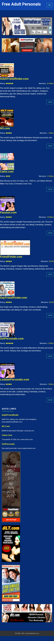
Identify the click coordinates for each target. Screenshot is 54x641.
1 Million (51, 133)
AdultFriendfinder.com (14, 78)
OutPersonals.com (12, 338)
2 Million (51, 343)
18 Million (50, 217)
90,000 (51, 261)
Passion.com (8, 212)
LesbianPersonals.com (14, 379)
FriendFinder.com (11, 256)
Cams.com (7, 171)
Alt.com (5, 128)
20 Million (50, 84)
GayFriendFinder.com (13, 297)
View (50, 102)
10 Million (50, 176)
